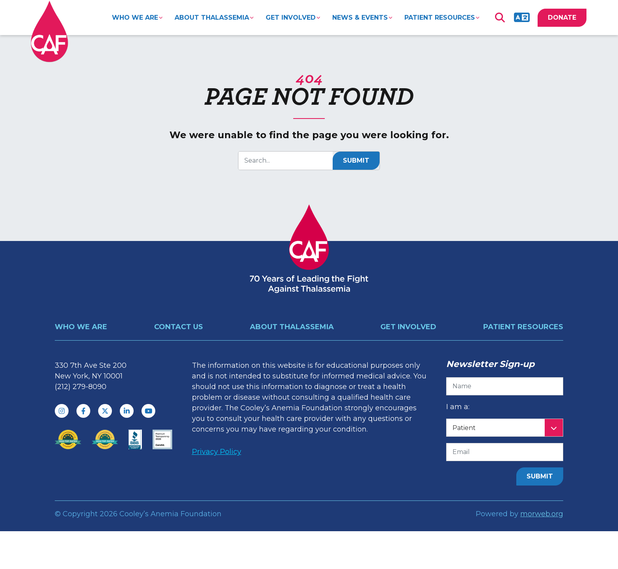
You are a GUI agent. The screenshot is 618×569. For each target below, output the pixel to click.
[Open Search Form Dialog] (499, 17)
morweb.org (541, 514)
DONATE (562, 17)
